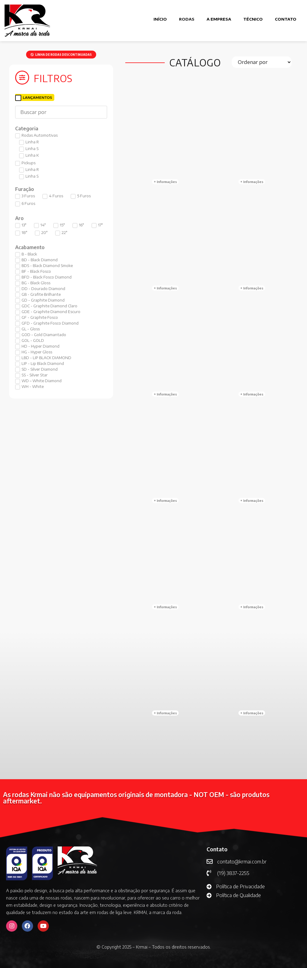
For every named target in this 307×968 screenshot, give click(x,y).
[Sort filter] (262, 62)
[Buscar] (61, 112)
